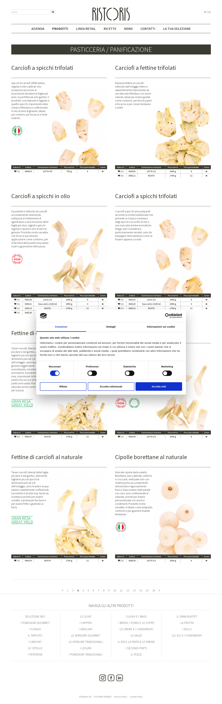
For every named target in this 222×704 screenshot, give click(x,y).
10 (114, 590)
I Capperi (86, 623)
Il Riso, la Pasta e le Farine (136, 642)
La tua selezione (177, 28)
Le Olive (85, 616)
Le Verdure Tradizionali (86, 642)
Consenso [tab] (61, 326)
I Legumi (85, 648)
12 (127, 590)
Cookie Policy (136, 696)
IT (205, 12)
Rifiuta (63, 386)
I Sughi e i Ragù (136, 616)
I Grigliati (85, 629)
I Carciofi (35, 642)
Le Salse (136, 635)
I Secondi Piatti (136, 648)
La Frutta (187, 623)
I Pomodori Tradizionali (86, 654)
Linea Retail (86, 28)
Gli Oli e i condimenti (187, 635)
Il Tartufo (35, 635)
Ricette (110, 28)
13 (134, 590)
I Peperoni (35, 654)
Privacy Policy (120, 696)
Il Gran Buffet (187, 616)
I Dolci (187, 629)
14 (140, 590)
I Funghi (35, 629)
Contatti (148, 28)
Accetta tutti (159, 386)
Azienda (37, 28)
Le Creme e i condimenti (136, 629)
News (128, 28)
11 (121, 590)
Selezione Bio (35, 616)
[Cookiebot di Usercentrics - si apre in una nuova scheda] (167, 315)
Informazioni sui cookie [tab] (161, 326)
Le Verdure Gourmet (85, 635)
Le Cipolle (35, 648)
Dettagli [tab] (111, 326)
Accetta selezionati (111, 386)
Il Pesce (136, 654)
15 (147, 590)
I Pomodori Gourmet (35, 623)
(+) (17, 171)
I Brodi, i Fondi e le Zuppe (136, 623)
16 (153, 590)
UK (209, 12)
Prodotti (60, 28)
